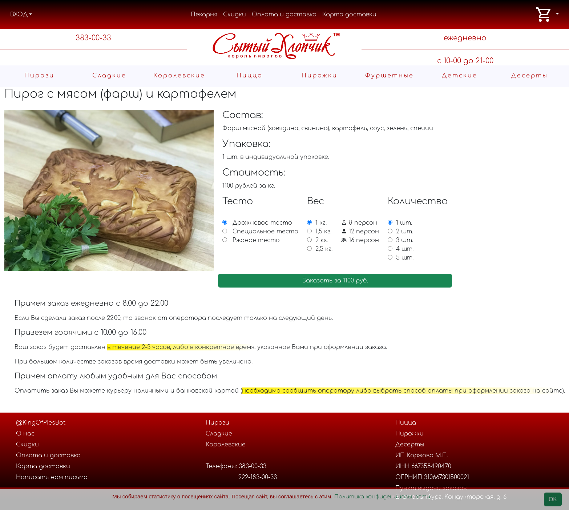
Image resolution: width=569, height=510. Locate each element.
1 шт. (404, 223)
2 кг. (321, 240)
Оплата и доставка (284, 14)
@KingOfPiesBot (40, 422)
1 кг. (321, 223)
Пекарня (204, 14)
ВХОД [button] (19, 14)
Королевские (179, 75)
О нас (25, 433)
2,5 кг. (323, 249)
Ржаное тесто (256, 240)
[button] (547, 14)
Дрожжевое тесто (262, 223)
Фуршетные (389, 75)
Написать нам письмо (52, 477)
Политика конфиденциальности (382, 497)
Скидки (234, 14)
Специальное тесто (265, 231)
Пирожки (320, 75)
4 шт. (404, 249)
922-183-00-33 (257, 477)
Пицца (250, 75)
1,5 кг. (323, 231)
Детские (459, 75)
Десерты (529, 75)
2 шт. (404, 231)
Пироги (39, 75)
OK (553, 499)
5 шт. (404, 257)
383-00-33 (93, 38)
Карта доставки (349, 14)
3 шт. (404, 240)
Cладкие (109, 75)
